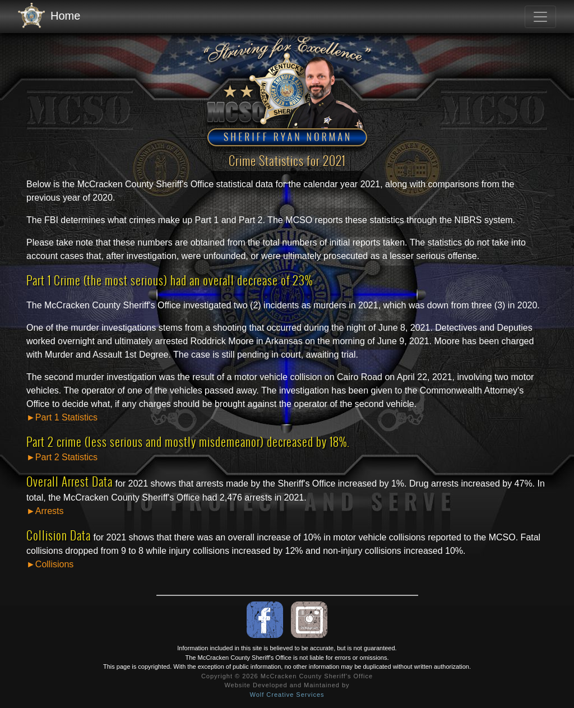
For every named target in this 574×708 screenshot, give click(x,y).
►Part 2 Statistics (62, 457)
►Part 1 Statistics (62, 417)
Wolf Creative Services (286, 694)
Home (49, 16)
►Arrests (45, 511)
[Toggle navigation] (540, 17)
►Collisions (49, 564)
